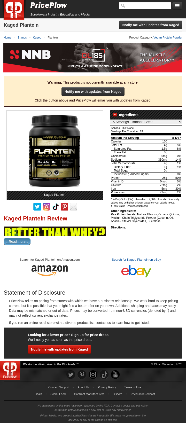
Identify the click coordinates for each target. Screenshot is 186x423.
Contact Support (58, 386)
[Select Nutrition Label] (146, 120)
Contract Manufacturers (89, 392)
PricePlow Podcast (143, 392)
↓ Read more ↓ (17, 240)
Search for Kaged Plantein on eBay (136, 258)
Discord (118, 392)
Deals (38, 392)
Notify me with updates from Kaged (150, 25)
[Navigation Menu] (177, 6)
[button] (93, 241)
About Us (83, 386)
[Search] (145, 5)
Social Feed (58, 392)
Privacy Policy (107, 386)
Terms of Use (132, 386)
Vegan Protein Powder (168, 37)
